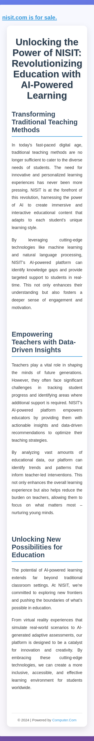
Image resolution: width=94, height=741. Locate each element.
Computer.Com (64, 720)
